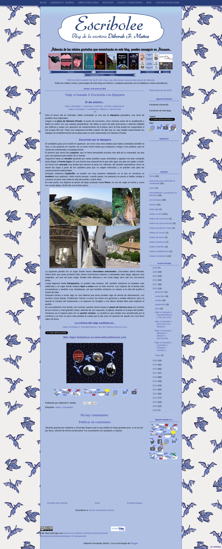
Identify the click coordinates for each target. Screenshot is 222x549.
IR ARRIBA (215, 547)
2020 (155, 360)
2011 (155, 397)
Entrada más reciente (57, 503)
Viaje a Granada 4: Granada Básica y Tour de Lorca (163, 314)
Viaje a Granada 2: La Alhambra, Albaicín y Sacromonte (95, 109)
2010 (155, 402)
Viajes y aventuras (130, 2)
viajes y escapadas (64, 407)
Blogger (134, 543)
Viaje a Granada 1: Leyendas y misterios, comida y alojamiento (95, 106)
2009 (155, 406)
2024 (155, 276)
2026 (155, 267)
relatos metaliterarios (159, 251)
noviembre (160, 296)
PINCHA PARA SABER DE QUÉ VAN (84, 80)
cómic (152, 188)
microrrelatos (155, 200)
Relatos (108, 2)
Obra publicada (88, 2)
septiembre (160, 304)
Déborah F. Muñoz (62, 2)
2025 (155, 272)
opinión (152, 204)
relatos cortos (155, 214)
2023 (155, 280)
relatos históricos (157, 242)
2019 (155, 364)
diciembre (160, 292)
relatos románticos (158, 256)
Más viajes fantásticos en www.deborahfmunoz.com (94, 337)
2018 (155, 369)
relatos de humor (157, 232)
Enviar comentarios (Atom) (101, 510)
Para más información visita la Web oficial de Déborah (128, 80)
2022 (155, 284)
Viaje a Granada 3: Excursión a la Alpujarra (163, 324)
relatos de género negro (160, 228)
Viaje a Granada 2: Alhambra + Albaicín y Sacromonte (163, 334)
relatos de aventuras (158, 218)
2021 (155, 288)
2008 (155, 410)
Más (149, 2)
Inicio (97, 503)
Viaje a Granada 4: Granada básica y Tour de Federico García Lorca (95, 327)
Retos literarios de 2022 (160, 90)
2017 (155, 373)
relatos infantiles (157, 246)
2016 (155, 377)
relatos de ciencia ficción (160, 223)
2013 (155, 389)
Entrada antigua (134, 503)
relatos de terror (156, 237)
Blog (43, 2)
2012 (155, 393)
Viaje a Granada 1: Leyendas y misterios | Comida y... (163, 346)
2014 (155, 385)
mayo (158, 355)
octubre (159, 300)
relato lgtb (154, 209)
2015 (155, 381)
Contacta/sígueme (167, 2)
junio (157, 308)
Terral (152, 176)
